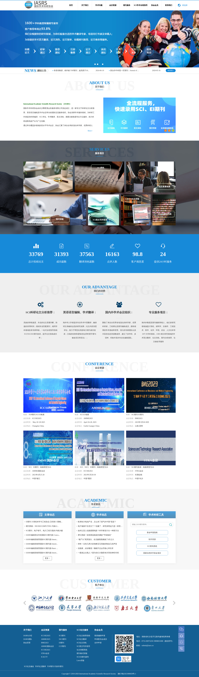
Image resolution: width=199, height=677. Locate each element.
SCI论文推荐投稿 (83, 636)
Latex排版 (80, 660)
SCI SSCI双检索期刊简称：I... (121, 70)
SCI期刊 (62, 636)
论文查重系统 (82, 650)
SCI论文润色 (82, 643)
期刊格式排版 (82, 653)
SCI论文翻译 (82, 639)
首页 (71, 5)
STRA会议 (45, 653)
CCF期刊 (62, 646)
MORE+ (171, 70)
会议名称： (27, 418)
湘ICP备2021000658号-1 (127, 674)
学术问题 (98, 5)
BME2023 (44, 643)
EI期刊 (61, 643)
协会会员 (154, 5)
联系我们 (168, 5)
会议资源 (112, 5)
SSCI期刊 (62, 639)
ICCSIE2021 (45, 650)
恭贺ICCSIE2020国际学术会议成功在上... (70, 70)
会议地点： (27, 426)
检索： (26, 415)
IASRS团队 (27, 639)
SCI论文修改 (29, 666)
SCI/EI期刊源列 (83, 657)
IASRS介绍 (27, 636)
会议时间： (27, 422)
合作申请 (98, 643)
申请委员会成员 (100, 639)
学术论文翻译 (40, 666)
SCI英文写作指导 (83, 646)
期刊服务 (126, 5)
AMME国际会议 (47, 646)
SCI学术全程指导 (140, 5)
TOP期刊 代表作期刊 (55, 666)
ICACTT (44, 657)
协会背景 (26, 643)
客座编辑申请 (99, 636)
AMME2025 (45, 639)
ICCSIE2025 (45, 636)
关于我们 (84, 5)
